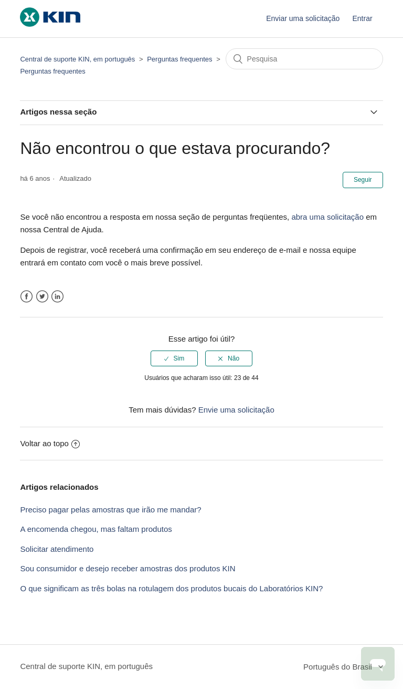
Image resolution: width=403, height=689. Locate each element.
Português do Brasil (338, 666)
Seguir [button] (363, 179)
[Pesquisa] (304, 58)
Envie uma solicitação (236, 409)
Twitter (42, 296)
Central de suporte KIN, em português (77, 59)
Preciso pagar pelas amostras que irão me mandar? (110, 509)
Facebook (26, 296)
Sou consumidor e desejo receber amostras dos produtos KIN (127, 568)
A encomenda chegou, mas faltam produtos (96, 529)
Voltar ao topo (50, 443)
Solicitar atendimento (56, 548)
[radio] (174, 358)
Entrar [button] (362, 18)
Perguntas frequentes (179, 59)
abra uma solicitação (327, 216)
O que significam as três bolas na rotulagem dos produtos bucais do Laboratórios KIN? (171, 588)
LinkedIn (57, 296)
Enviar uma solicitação (303, 18)
